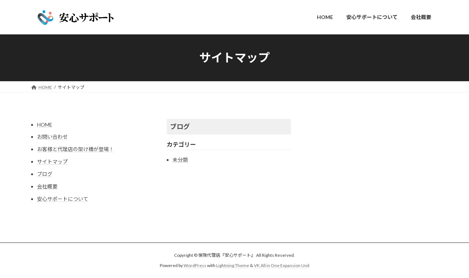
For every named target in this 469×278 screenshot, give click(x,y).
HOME (44, 124)
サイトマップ (52, 161)
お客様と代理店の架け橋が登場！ (75, 149)
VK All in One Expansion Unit (282, 265)
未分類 (180, 160)
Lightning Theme (232, 265)
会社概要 (47, 186)
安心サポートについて (62, 199)
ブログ (44, 174)
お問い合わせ (52, 137)
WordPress (195, 265)
